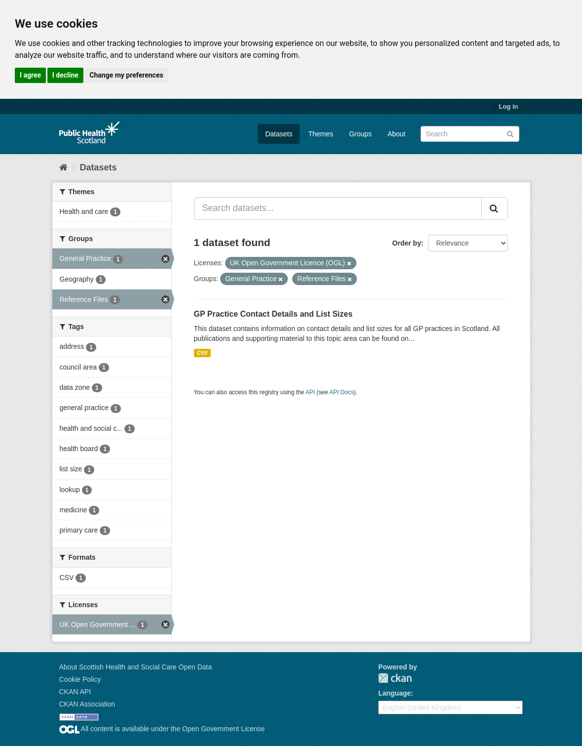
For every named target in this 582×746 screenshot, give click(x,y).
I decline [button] (65, 75)
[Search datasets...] (338, 208)
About (397, 134)
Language (394, 693)
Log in (508, 106)
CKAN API (75, 692)
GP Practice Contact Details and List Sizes (273, 314)
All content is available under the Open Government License (162, 729)
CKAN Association (87, 704)
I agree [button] (30, 75)
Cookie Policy (80, 679)
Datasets (278, 134)
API (310, 392)
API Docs (341, 392)
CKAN (395, 678)
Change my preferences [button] (126, 75)
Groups (360, 134)
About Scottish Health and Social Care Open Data (135, 667)
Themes (320, 134)
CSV (202, 353)
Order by (406, 243)
